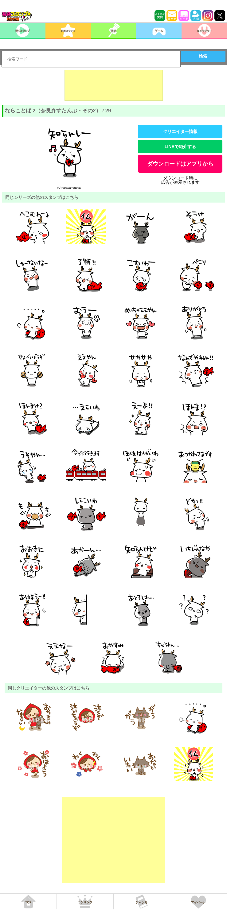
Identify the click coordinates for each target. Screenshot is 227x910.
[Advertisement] (114, 85)
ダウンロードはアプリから (180, 164)
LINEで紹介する (180, 146)
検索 (203, 56)
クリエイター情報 (180, 131)
